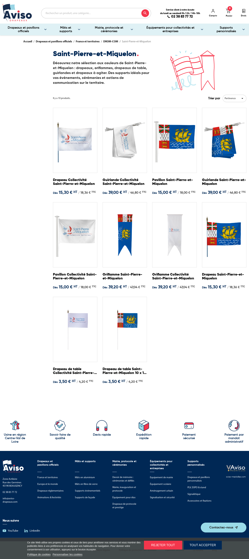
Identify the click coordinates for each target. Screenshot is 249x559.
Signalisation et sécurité (162, 497)
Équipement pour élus (124, 497)
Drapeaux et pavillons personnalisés (198, 479)
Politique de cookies (39, 554)
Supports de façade (85, 497)
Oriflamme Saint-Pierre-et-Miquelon (125, 277)
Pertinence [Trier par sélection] (234, 98)
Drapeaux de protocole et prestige (124, 505)
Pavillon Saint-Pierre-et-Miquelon (172, 182)
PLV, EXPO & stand (196, 487)
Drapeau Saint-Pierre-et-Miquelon (222, 277)
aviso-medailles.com (236, 477)
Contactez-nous (221, 527)
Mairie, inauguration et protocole (124, 489)
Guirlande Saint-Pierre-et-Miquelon (223, 182)
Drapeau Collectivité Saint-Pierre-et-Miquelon (72, 182)
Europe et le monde (47, 484)
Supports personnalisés (226, 29)
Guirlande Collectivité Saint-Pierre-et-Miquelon (123, 182)
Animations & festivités (49, 497)
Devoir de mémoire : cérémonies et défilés (123, 479)
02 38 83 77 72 (182, 16)
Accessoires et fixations (199, 500)
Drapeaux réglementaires (50, 490)
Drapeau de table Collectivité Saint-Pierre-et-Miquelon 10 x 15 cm (74, 371)
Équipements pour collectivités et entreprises (170, 29)
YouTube (13, 530)
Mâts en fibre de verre (86, 484)
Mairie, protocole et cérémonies (109, 29)
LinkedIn (35, 530)
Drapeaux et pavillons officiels (23, 29)
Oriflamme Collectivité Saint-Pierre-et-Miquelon (172, 277)
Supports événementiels (87, 490)
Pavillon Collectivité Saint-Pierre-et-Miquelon (71, 277)
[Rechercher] (96, 13)
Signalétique (193, 494)
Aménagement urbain (161, 490)
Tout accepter (203, 545)
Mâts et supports (65, 29)
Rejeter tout (163, 545)
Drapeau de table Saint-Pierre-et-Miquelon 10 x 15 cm (120, 371)
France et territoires (47, 477)
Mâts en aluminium (85, 477)
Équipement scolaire (160, 484)
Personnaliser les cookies (67, 554)
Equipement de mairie (161, 477)
